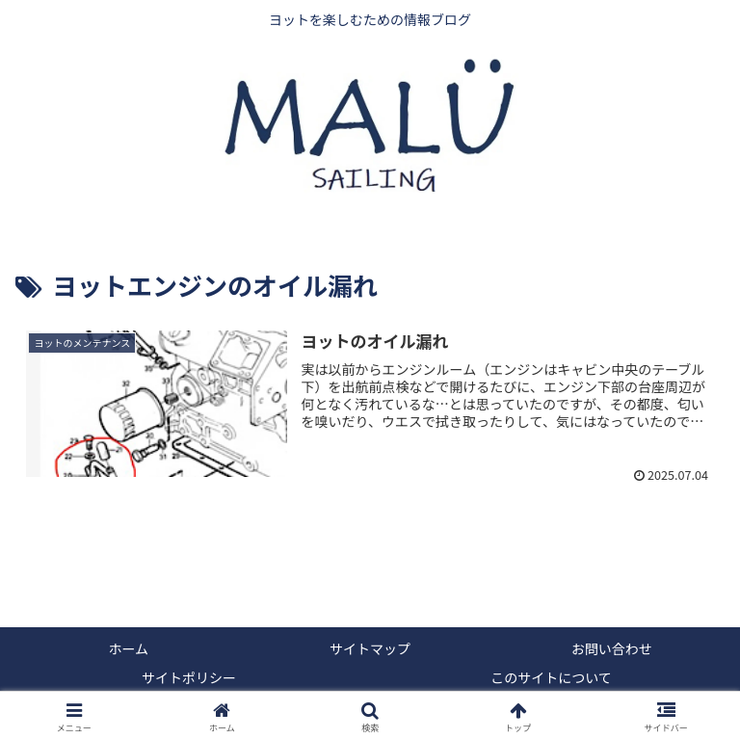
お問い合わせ (611, 648)
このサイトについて (551, 677)
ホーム (129, 648)
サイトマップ (370, 648)
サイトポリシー (189, 677)
